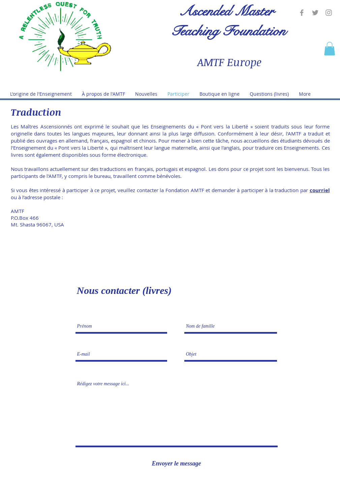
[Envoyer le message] (176, 463)
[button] (329, 49)
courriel (320, 190)
